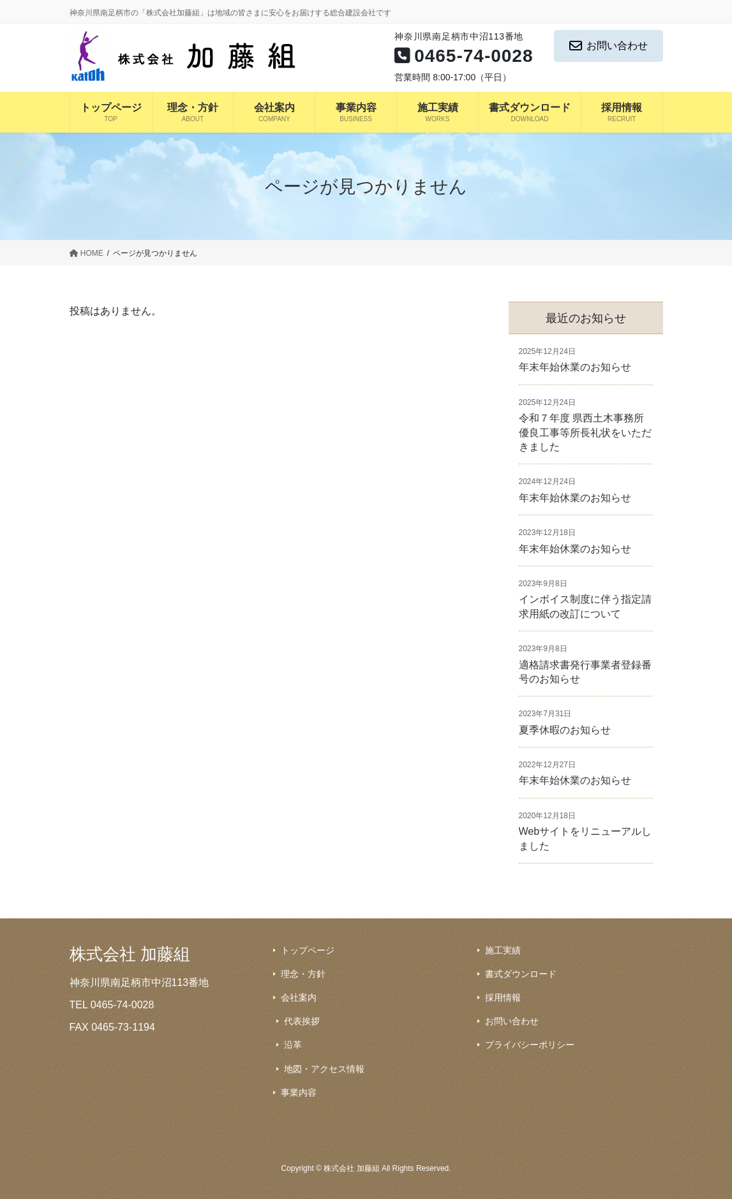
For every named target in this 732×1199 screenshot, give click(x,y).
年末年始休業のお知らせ (575, 367)
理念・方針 (303, 974)
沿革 (293, 1045)
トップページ (307, 950)
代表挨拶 (302, 1021)
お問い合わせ (608, 46)
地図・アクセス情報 (324, 1069)
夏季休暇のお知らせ (565, 730)
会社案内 (299, 997)
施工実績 (503, 950)
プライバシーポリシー (529, 1045)
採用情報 (503, 997)
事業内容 (299, 1092)
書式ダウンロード (520, 974)
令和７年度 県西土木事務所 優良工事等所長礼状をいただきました (585, 432)
